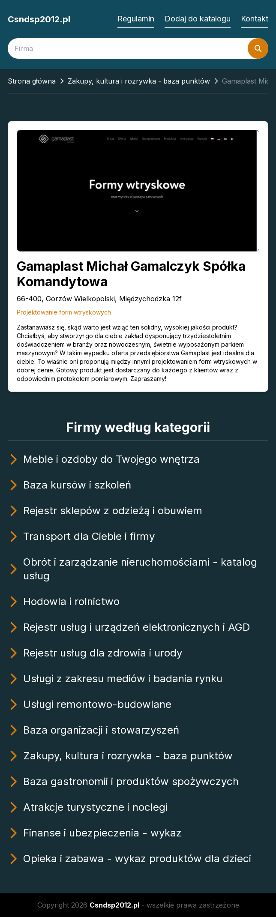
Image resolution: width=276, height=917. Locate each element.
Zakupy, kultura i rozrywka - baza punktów (139, 81)
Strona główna (32, 81)
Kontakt (254, 18)
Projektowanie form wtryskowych (64, 312)
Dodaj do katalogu (198, 18)
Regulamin (135, 18)
